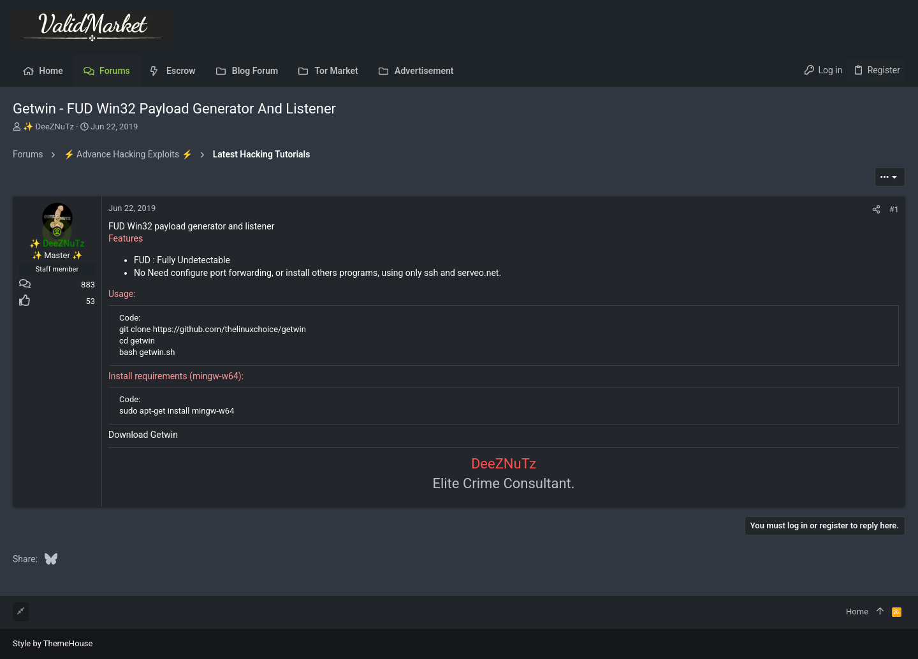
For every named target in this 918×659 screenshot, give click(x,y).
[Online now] (57, 232)
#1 (894, 209)
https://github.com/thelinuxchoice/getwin (229, 329)
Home (857, 611)
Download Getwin (143, 435)
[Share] (876, 209)
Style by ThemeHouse (52, 643)
